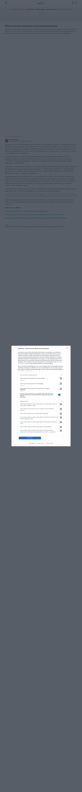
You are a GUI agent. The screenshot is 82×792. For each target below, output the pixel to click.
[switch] (60, 378)
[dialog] (41, 396)
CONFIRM (30, 438)
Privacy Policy (49, 443)
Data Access (41, 443)
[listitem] (41, 375)
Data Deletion (32, 443)
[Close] (67, 348)
